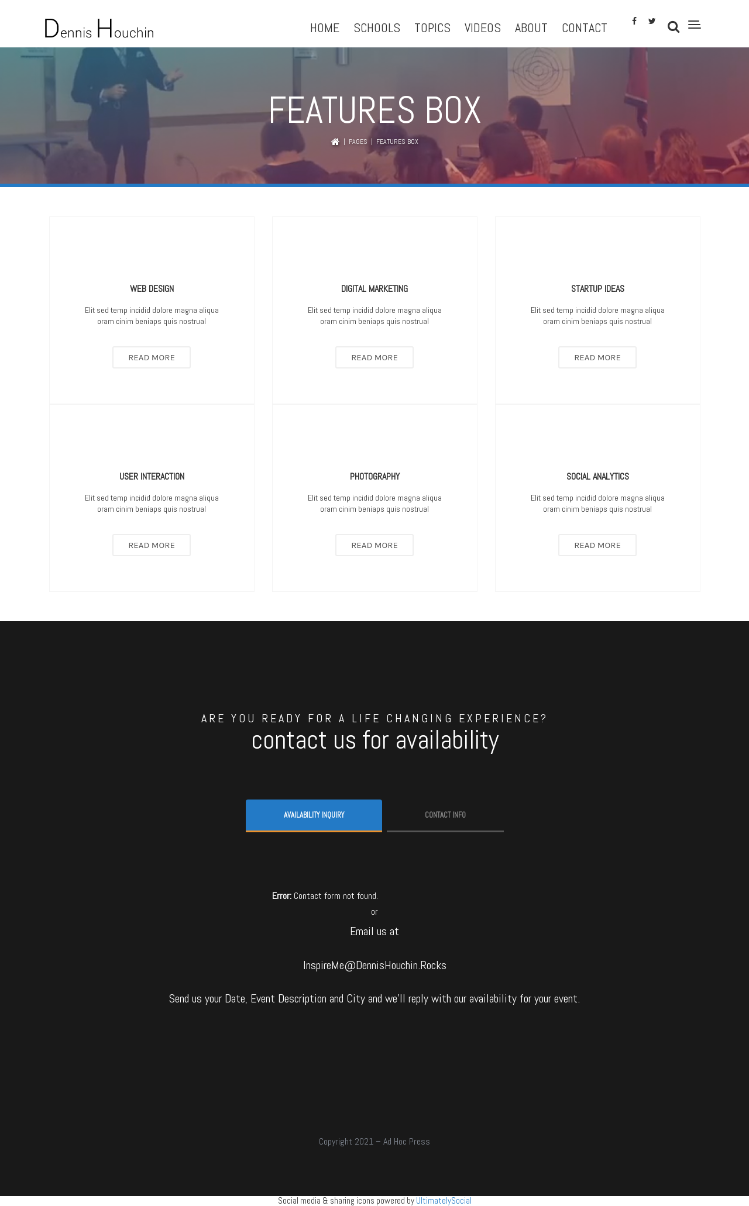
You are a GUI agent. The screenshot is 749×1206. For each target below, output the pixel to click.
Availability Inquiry (314, 815)
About (531, 27)
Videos (483, 27)
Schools (376, 27)
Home (324, 27)
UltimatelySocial (444, 1200)
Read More (151, 357)
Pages (358, 141)
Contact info (445, 815)
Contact (584, 27)
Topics (432, 27)
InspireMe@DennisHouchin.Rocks (374, 965)
